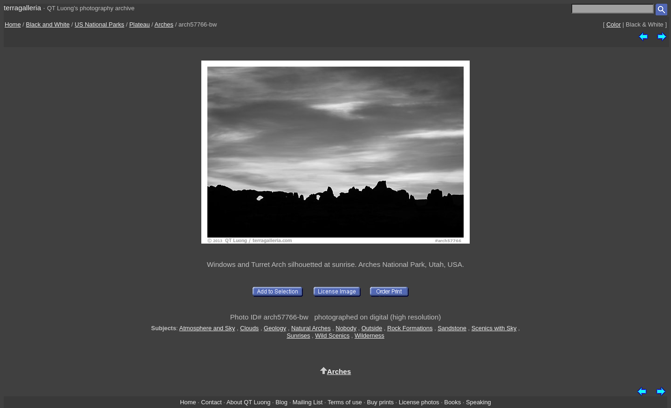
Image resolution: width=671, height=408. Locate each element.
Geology (275, 328)
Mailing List (308, 402)
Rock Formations (410, 328)
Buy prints (380, 402)
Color (613, 24)
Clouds (249, 328)
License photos (419, 402)
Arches (164, 24)
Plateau (139, 24)
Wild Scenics (332, 335)
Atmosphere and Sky (207, 328)
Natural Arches (311, 328)
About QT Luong (248, 402)
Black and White (48, 24)
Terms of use (345, 402)
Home (13, 24)
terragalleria (22, 8)
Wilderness (369, 335)
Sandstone (452, 328)
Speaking (478, 402)
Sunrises (298, 335)
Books (452, 402)
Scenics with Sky (494, 328)
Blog (281, 402)
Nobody (346, 328)
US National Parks (99, 24)
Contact (211, 402)
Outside (372, 328)
